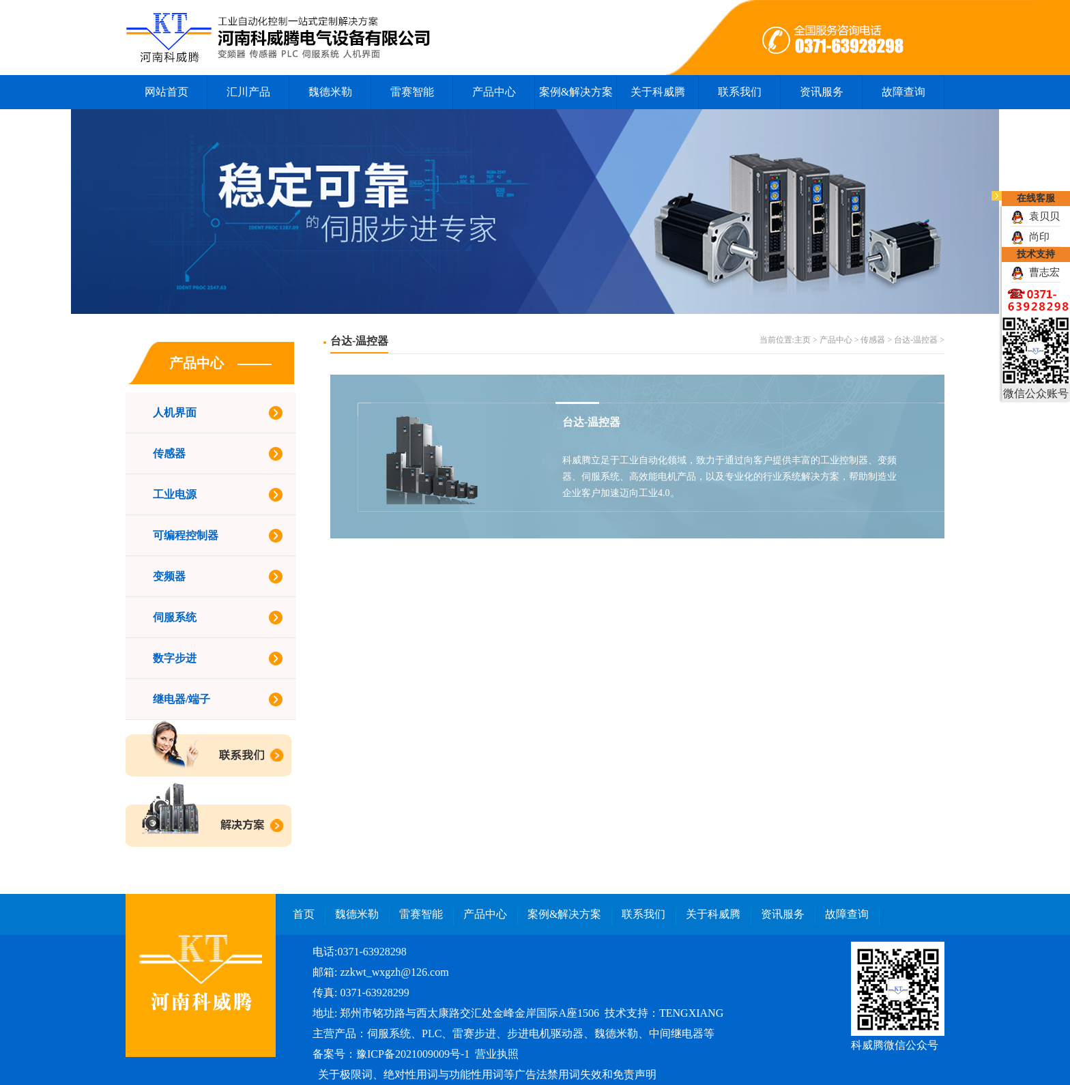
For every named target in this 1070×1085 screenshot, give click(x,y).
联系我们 (740, 92)
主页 (802, 340)
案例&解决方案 (576, 92)
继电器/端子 (181, 699)
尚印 (1030, 236)
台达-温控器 (916, 340)
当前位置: (777, 340)
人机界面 (175, 412)
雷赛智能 (412, 92)
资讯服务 (821, 92)
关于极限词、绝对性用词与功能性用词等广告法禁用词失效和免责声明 (487, 1074)
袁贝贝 (1035, 216)
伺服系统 (175, 617)
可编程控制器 (185, 535)
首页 (304, 914)
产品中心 (494, 92)
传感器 (169, 453)
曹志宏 (1035, 272)
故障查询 (903, 92)
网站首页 (166, 92)
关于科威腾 (658, 92)
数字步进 (175, 658)
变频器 (169, 576)
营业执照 (497, 1054)
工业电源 (175, 494)
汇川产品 (248, 92)
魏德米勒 (330, 92)
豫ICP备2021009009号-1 (412, 1054)
